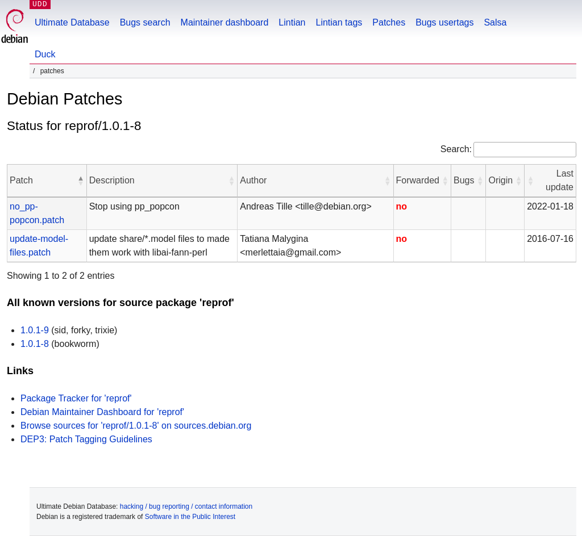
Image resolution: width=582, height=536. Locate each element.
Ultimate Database (72, 22)
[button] (80, 180)
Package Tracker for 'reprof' (76, 398)
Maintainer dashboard (225, 22)
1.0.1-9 (34, 330)
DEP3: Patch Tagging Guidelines (86, 439)
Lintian (291, 22)
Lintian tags (338, 22)
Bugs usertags (444, 22)
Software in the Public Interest (190, 517)
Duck (45, 54)
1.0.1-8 (34, 344)
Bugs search (145, 22)
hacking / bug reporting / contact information (186, 506)
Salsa (495, 22)
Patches (388, 22)
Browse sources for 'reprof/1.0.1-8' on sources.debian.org (135, 425)
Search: (456, 149)
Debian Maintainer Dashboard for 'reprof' (102, 412)
